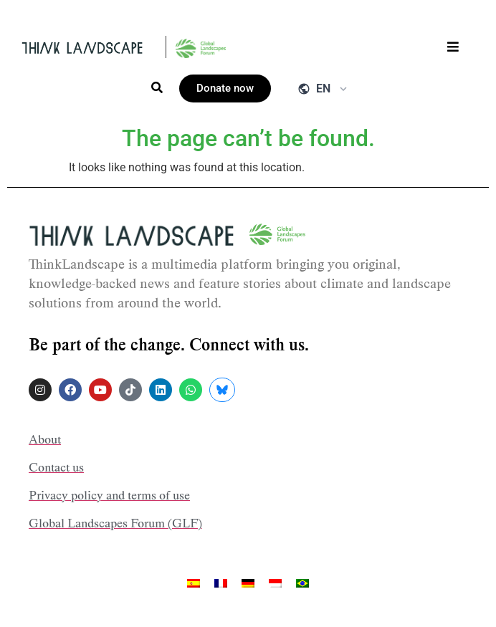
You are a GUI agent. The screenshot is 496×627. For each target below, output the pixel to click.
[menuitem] (193, 583)
